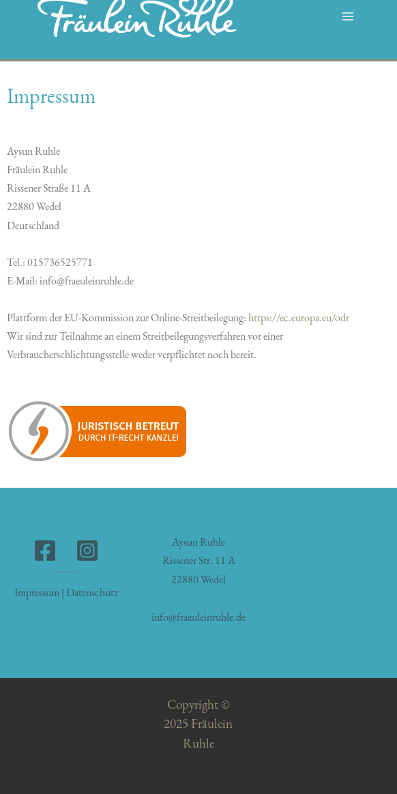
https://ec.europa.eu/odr (299, 317)
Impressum (36, 592)
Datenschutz (92, 592)
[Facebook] (45, 550)
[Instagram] (87, 550)
